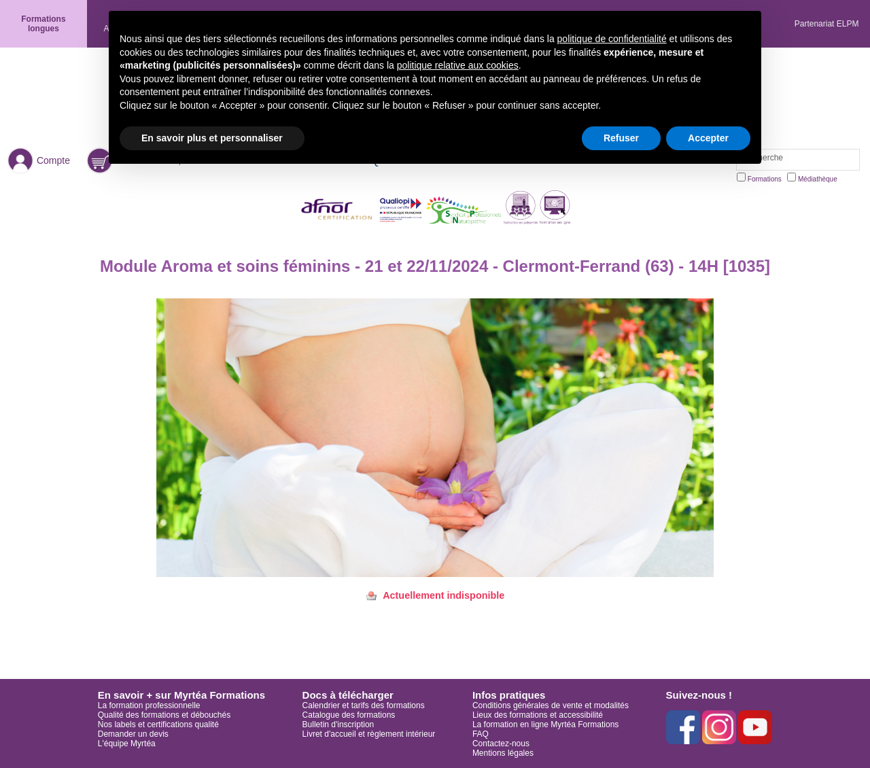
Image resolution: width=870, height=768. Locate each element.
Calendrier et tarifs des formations (363, 705)
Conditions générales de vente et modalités (550, 705)
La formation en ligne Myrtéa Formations (545, 724)
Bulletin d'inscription (338, 724)
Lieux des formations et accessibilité (537, 715)
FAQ (480, 734)
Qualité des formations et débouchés (164, 715)
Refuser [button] (621, 138)
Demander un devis (133, 734)
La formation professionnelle (149, 705)
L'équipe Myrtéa (127, 743)
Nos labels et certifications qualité (158, 724)
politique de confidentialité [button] (612, 38)
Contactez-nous (500, 743)
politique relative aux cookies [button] (458, 65)
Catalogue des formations (349, 715)
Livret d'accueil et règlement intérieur (369, 734)
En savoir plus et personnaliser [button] (212, 138)
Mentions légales (503, 753)
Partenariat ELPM (827, 24)
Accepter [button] (708, 138)
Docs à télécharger (348, 695)
